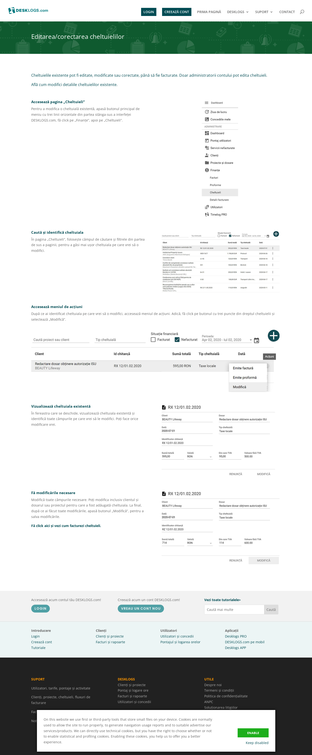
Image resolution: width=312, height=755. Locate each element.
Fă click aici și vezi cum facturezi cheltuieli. (66, 525)
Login (35, 636)
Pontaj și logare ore (133, 690)
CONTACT (287, 12)
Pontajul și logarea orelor (180, 642)
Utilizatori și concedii (177, 636)
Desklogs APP (235, 647)
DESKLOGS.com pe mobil (245, 642)
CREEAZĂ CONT (176, 12)
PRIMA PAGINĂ (209, 12)
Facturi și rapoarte (110, 642)
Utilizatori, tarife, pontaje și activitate (60, 688)
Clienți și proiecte (110, 636)
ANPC (208, 701)
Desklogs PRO (236, 636)
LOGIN (148, 12)
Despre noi (213, 685)
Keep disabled (257, 742)
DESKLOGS (235, 12)
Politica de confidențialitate (226, 696)
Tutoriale (38, 647)
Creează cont (41, 642)
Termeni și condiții (219, 690)
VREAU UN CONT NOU (141, 608)
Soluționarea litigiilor (221, 707)
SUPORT (261, 12)
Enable (253, 733)
